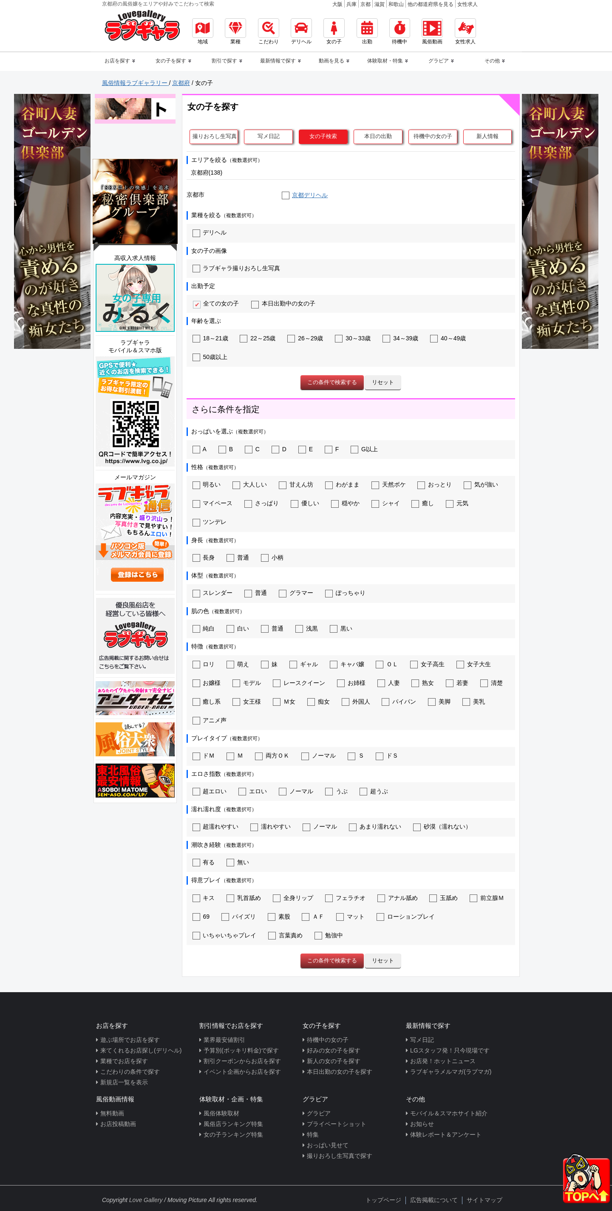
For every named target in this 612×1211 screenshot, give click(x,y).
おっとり (434, 484)
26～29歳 (305, 338)
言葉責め (285, 935)
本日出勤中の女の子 (283, 303)
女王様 (246, 701)
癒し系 (207, 701)
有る (204, 862)
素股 (279, 916)
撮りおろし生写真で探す (339, 1155)
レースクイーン (299, 682)
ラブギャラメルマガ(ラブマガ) (450, 1071)
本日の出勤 (378, 136)
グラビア (319, 1113)
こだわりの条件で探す (130, 1071)
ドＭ (204, 755)
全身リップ (293, 897)
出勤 (367, 31)
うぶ (336, 791)
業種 (235, 31)
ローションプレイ (406, 916)
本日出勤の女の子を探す (339, 1071)
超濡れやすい (216, 826)
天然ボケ (388, 484)
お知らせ (422, 1123)
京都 (365, 4)
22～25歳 (257, 338)
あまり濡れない (375, 826)
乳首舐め (244, 897)
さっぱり (261, 503)
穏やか (345, 503)
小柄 (272, 557)
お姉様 (351, 682)
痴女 (318, 701)
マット (350, 916)
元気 (457, 503)
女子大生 (473, 664)
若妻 (457, 682)
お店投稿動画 (118, 1123)
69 (201, 916)
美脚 (439, 701)
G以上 (364, 449)
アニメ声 (210, 720)
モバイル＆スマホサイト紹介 (448, 1113)
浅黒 (306, 628)
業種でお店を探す (124, 1061)
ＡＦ (313, 916)
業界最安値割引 (224, 1039)
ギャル (303, 664)
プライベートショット (336, 1123)
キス (204, 897)
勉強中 (328, 935)
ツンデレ (210, 521)
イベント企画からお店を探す (242, 1071)
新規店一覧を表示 (124, 1082)
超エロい (210, 791)
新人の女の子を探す (333, 1061)
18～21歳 (210, 338)
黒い (341, 628)
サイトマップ (484, 1200)
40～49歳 (448, 338)
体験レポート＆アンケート (446, 1134)
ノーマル (318, 755)
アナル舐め (397, 897)
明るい (207, 484)
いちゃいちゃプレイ (225, 935)
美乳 (473, 701)
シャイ (385, 503)
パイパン (399, 701)
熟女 (422, 682)
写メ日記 (269, 136)
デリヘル (301, 31)
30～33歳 (353, 338)
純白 (204, 628)
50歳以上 (210, 357)
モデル (246, 682)
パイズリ (238, 916)
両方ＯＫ (272, 755)
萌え (238, 664)
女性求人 (467, 4)
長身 (204, 557)
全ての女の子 (216, 303)
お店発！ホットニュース (443, 1061)
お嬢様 (207, 682)
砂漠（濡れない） (442, 826)
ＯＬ (387, 664)
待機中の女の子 (433, 136)
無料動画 (112, 1113)
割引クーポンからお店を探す (242, 1061)
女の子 (334, 31)
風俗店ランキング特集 (233, 1123)
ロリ (204, 664)
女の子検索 (323, 136)
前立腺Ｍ (487, 897)
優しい (305, 503)
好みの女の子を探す (333, 1050)
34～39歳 (400, 338)
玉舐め (443, 897)
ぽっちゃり (345, 592)
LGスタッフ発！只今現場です (450, 1050)
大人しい (249, 484)
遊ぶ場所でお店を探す (130, 1039)
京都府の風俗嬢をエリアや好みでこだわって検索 (158, 4)
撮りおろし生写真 (215, 136)
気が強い (481, 484)
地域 (202, 31)
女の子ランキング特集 (233, 1134)
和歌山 (396, 4)
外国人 (356, 701)
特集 (313, 1134)
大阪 (337, 4)
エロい (252, 791)
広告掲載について (434, 1200)
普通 (238, 557)
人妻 (388, 682)
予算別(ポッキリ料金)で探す (241, 1050)
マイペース (213, 503)
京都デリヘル (310, 195)
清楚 (491, 682)
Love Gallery (146, 1200)
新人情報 (487, 136)
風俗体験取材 (221, 1113)
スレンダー (213, 592)
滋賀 (379, 4)
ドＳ (387, 755)
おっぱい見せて (327, 1145)
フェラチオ (345, 897)
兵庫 (351, 4)
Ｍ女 (284, 701)
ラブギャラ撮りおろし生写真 (236, 268)
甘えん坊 (296, 484)
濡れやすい (270, 826)
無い (238, 862)
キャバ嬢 (347, 664)
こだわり (268, 31)
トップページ (383, 1200)
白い (238, 628)
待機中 (399, 31)
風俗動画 (432, 31)
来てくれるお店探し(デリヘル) (140, 1050)
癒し (422, 503)
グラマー (296, 592)
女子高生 (427, 664)
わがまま (342, 484)
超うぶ (374, 791)
